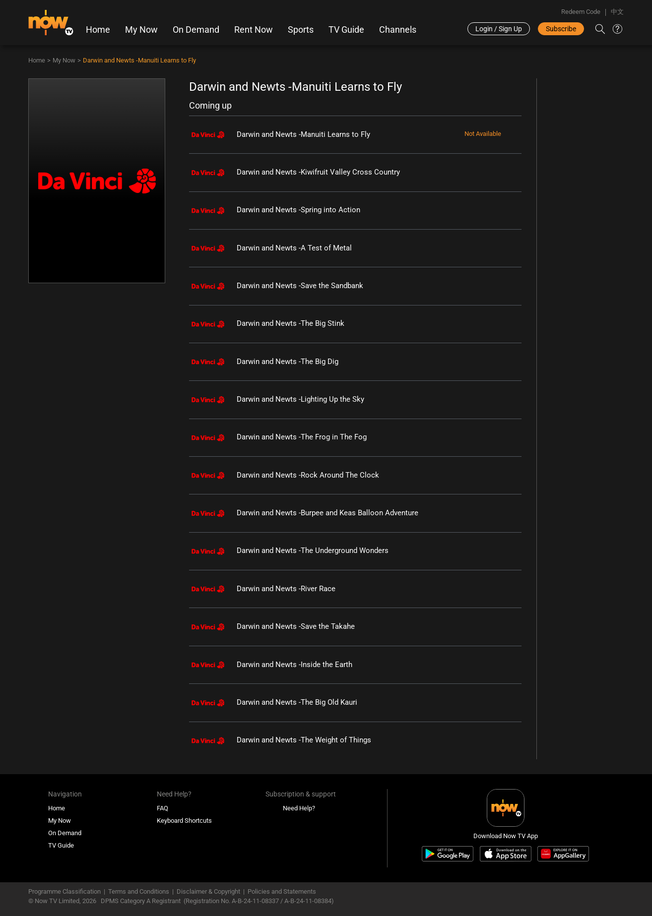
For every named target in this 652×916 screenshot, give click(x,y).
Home (98, 30)
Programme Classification (64, 891)
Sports (301, 30)
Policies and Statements (282, 891)
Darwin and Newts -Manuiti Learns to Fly (139, 60)
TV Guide (346, 30)
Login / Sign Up (498, 29)
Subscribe (561, 29)
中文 (617, 11)
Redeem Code (580, 11)
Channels (397, 30)
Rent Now (253, 30)
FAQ (162, 808)
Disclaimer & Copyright (208, 891)
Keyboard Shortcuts (184, 820)
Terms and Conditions (138, 891)
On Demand (196, 30)
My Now (141, 30)
